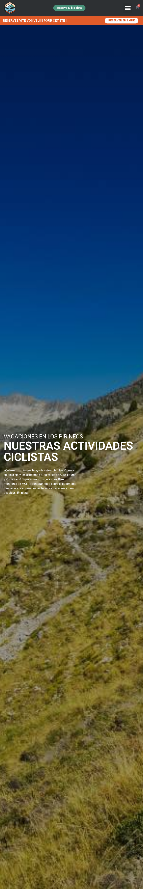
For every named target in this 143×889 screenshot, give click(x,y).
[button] (127, 8)
